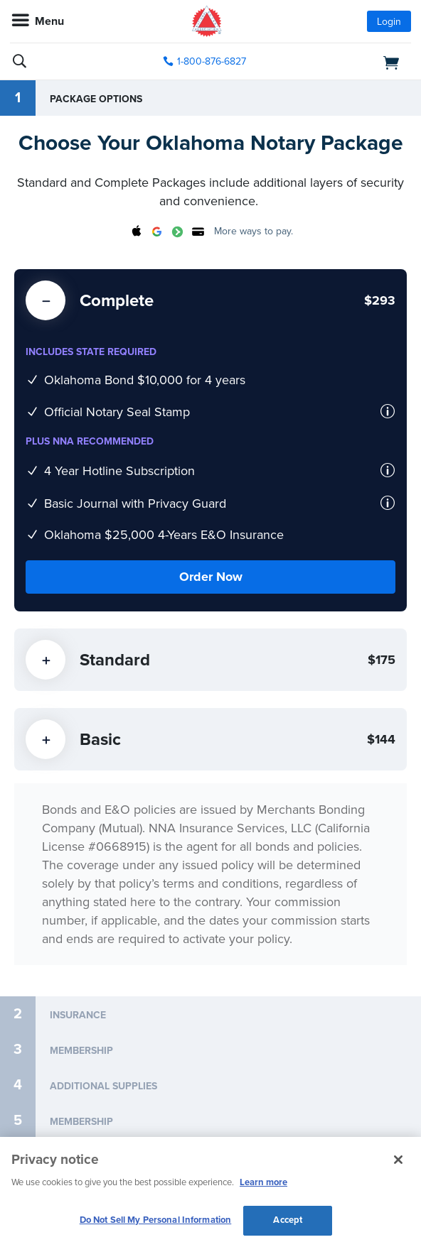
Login (389, 22)
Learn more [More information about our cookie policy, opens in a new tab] (263, 1182)
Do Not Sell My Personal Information (156, 1220)
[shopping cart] (347, 62)
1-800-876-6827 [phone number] (211, 61)
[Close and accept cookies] (398, 1159)
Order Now (211, 576)
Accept (287, 1220)
